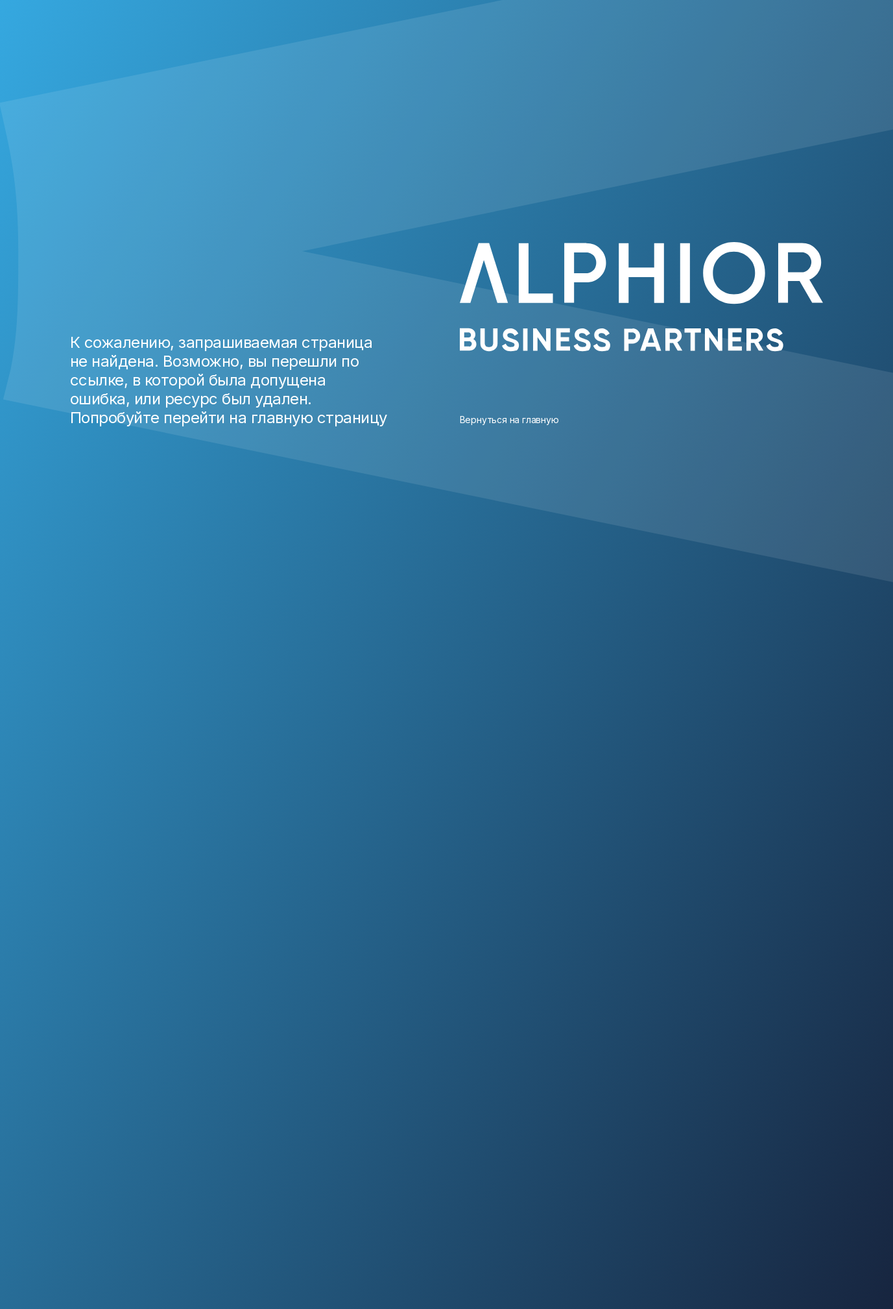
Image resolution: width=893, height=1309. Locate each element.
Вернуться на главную (509, 419)
